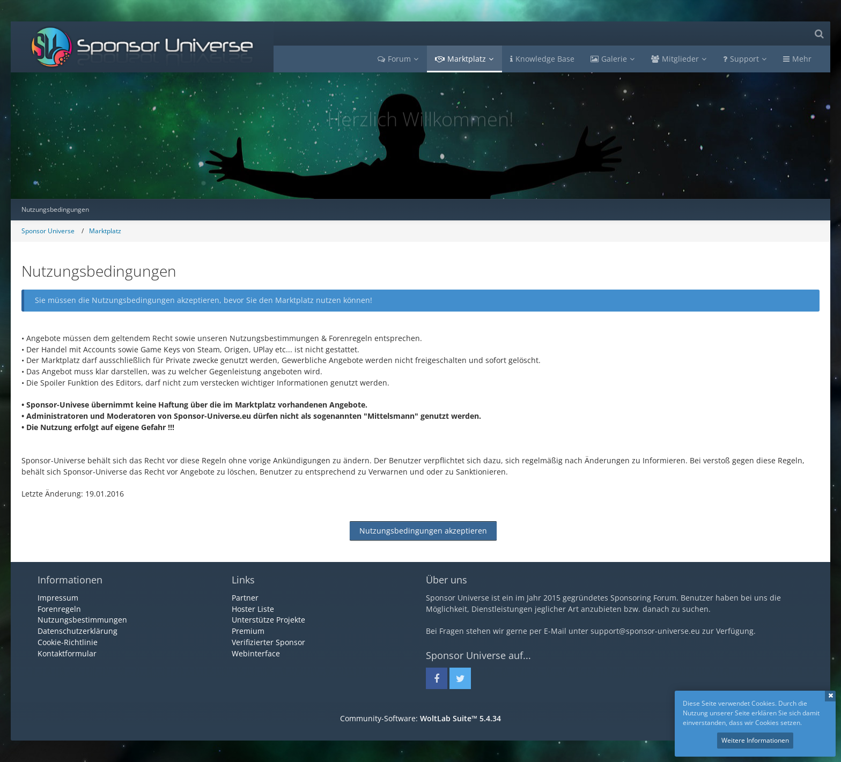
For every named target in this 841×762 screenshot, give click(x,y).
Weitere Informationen (755, 740)
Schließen (830, 696)
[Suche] (819, 33)
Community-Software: (420, 718)
